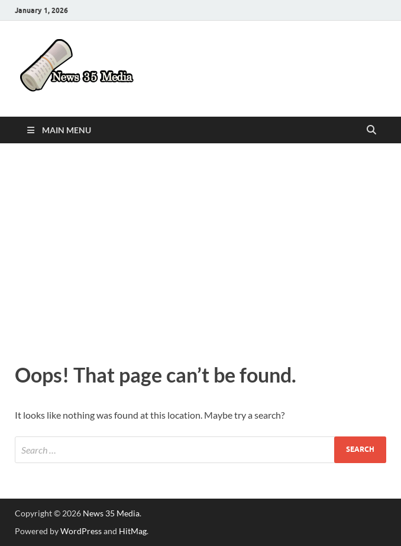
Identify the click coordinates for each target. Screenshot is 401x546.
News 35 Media (111, 513)
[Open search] (371, 130)
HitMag (133, 531)
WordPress (81, 531)
